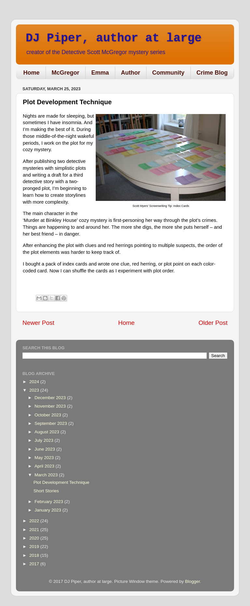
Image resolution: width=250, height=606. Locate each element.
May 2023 (45, 457)
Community (168, 72)
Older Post (213, 322)
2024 (34, 381)
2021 (34, 529)
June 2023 (45, 449)
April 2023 (45, 466)
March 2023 (47, 474)
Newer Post (38, 322)
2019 (34, 546)
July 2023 (45, 440)
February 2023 (49, 501)
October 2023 (48, 414)
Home (31, 72)
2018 (34, 555)
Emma (100, 72)
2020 (34, 538)
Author (130, 72)
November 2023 (51, 406)
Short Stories (46, 490)
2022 (34, 520)
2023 (34, 390)
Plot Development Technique (62, 482)
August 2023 (48, 431)
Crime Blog (212, 72)
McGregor (65, 72)
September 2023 (51, 423)
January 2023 (48, 510)
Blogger (192, 581)
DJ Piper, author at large (113, 38)
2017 (34, 563)
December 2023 (51, 397)
